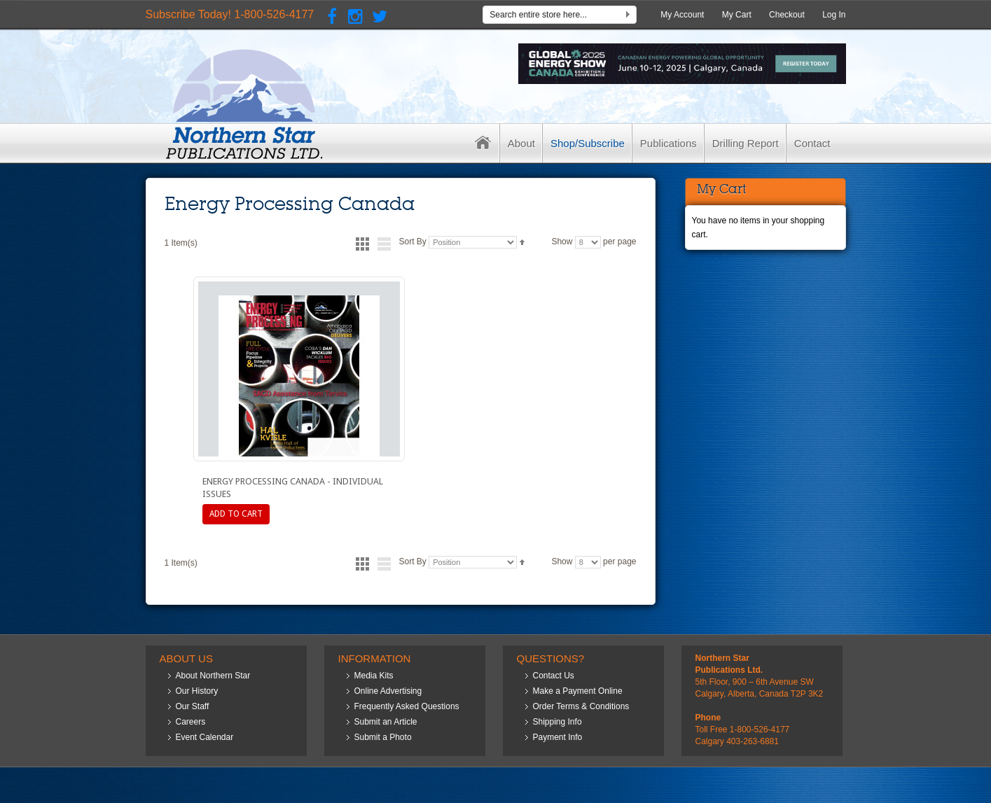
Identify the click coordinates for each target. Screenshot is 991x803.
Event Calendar (205, 737)
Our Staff (192, 706)
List (384, 244)
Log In (833, 15)
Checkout (787, 15)
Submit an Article (385, 722)
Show (561, 241)
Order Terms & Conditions (581, 706)
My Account (682, 15)
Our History (197, 691)
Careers (191, 722)
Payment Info (558, 737)
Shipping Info (557, 722)
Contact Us (553, 675)
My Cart (736, 15)
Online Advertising (388, 691)
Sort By (412, 241)
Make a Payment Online (578, 691)
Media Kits (374, 675)
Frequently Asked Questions (406, 706)
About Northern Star (213, 675)
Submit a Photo (383, 737)
